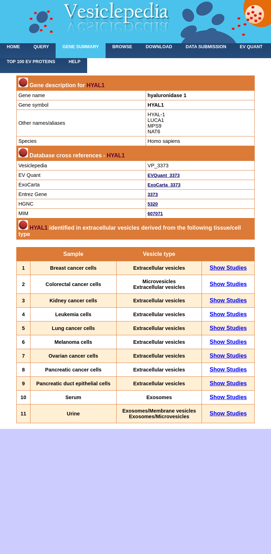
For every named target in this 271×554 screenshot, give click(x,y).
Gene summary (80, 46)
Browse (122, 46)
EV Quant (251, 46)
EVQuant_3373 (164, 175)
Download (159, 46)
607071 (155, 213)
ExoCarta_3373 (164, 185)
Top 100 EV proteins (31, 61)
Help (74, 61)
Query (41, 46)
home (13, 46)
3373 (153, 194)
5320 (153, 204)
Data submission (206, 46)
